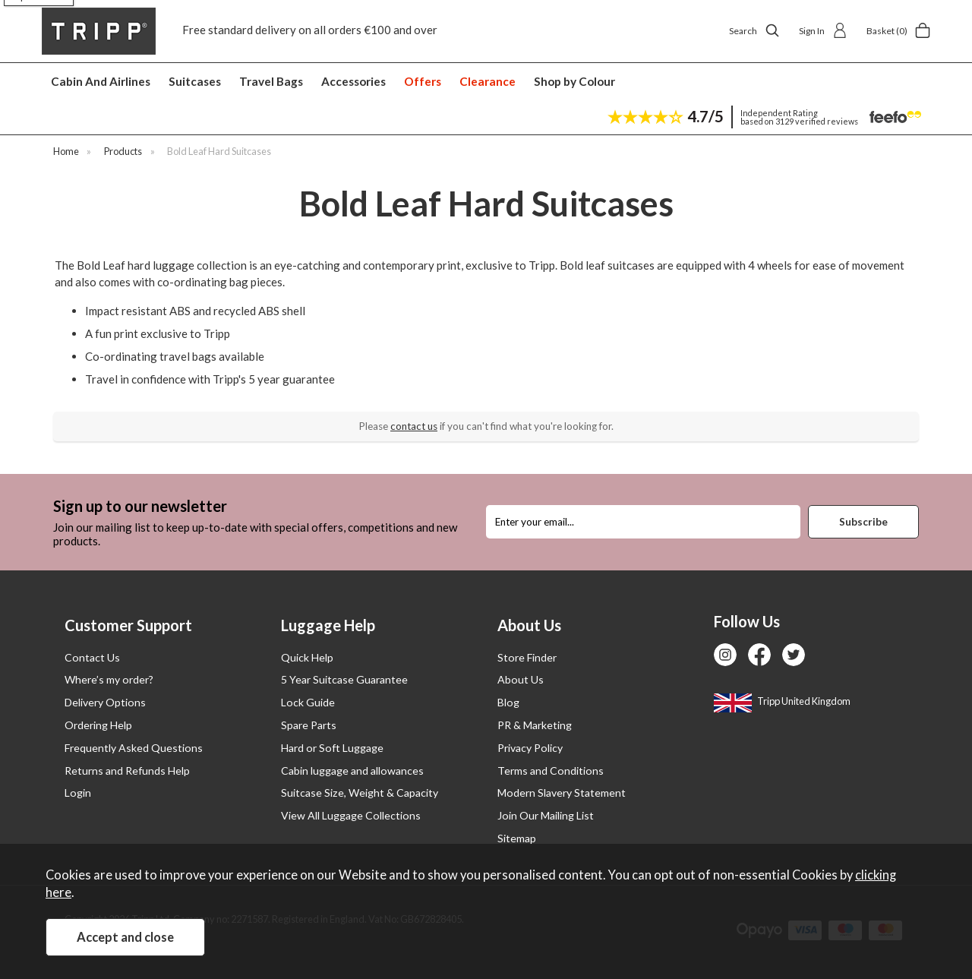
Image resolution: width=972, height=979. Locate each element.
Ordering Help (98, 724)
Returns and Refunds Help (127, 770)
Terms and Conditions (550, 770)
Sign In (823, 30)
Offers (422, 81)
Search (754, 30)
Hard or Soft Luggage (332, 747)
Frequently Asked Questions (134, 747)
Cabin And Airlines (100, 81)
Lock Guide (308, 702)
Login (78, 792)
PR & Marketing (534, 724)
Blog (508, 702)
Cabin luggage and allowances (352, 770)
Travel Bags (271, 81)
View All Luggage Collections (351, 815)
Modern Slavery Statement (561, 792)
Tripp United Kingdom (782, 701)
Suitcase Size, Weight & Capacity (359, 792)
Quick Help (307, 657)
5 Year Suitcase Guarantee (344, 679)
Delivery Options (105, 702)
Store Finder (527, 657)
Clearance (487, 81)
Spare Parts (308, 724)
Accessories (353, 81)
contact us (413, 426)
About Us (520, 679)
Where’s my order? (109, 679)
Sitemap (516, 838)
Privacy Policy (530, 747)
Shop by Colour (574, 81)
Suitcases (195, 81)
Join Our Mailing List (545, 815)
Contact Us (92, 657)
